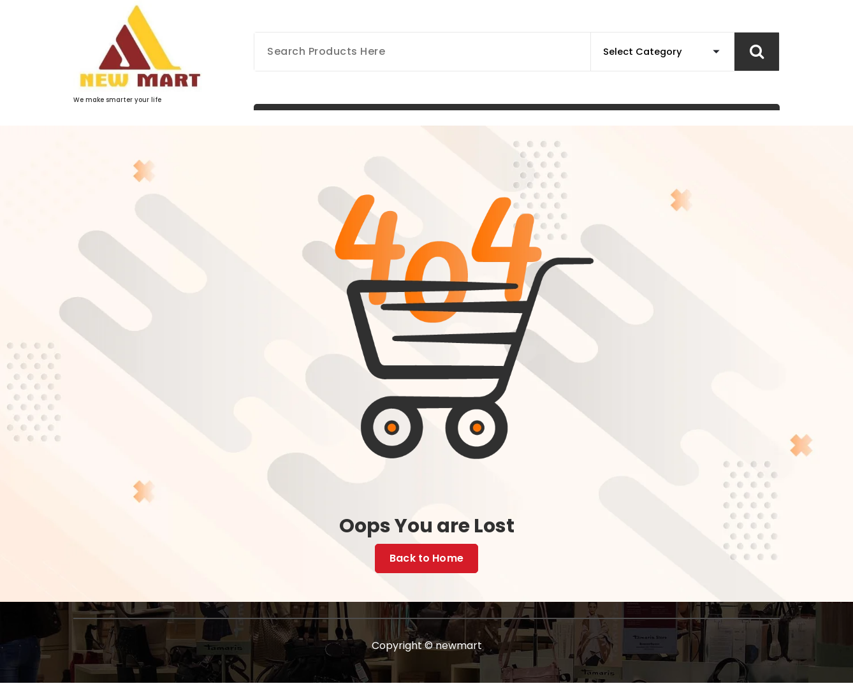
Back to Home (426, 558)
